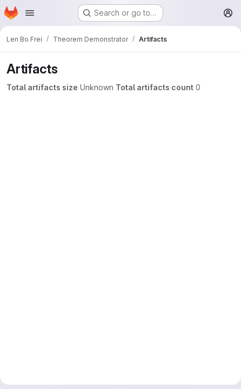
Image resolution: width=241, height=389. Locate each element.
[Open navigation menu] (29, 13)
